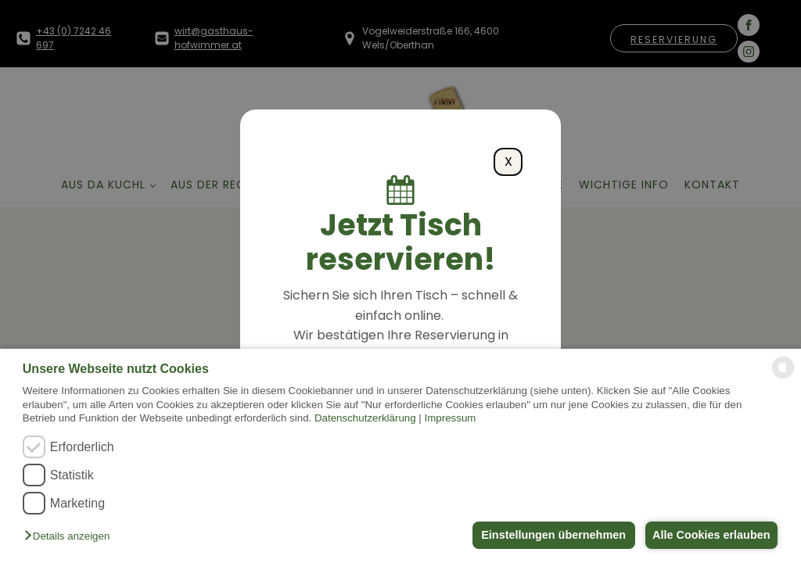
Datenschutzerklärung (365, 418)
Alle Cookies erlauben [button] (708, 535)
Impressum (450, 418)
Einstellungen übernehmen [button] (547, 535)
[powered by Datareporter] (783, 377)
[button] (71, 536)
